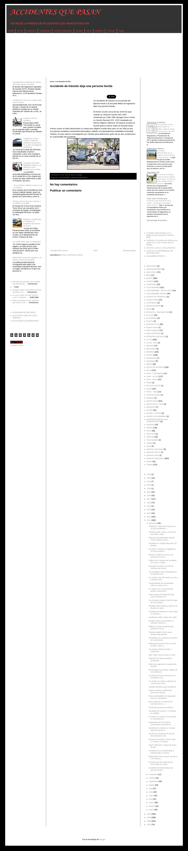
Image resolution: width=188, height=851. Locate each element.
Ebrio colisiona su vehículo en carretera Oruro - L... (161, 703)
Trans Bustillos (152, 440)
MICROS (150, 346)
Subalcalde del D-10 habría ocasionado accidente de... (160, 723)
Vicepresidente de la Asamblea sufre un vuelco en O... (161, 584)
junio (151, 792)
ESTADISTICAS (152, 324)
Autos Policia (151, 272)
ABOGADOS (151, 266)
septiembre (153, 781)
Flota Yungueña (152, 330)
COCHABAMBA (64, 177)
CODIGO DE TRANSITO (156, 297)
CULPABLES (151, 303)
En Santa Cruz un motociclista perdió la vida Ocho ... (161, 590)
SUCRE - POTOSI (153, 413)
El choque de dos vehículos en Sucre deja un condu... (161, 763)
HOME (11, 31)
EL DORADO (151, 318)
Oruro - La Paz (152, 376)
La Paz (20, 31)
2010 (149, 814)
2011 (149, 520)
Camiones (111, 31)
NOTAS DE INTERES (155, 367)
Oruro (148, 370)
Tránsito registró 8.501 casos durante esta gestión (160, 633)
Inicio (95, 250)
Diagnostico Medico (155, 149)
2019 (149, 492)
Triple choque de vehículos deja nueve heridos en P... (161, 596)
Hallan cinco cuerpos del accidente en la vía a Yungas (163, 561)
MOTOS (149, 355)
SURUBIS (150, 425)
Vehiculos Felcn (152, 455)
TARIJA (149, 428)
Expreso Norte (152, 327)
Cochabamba (45, 31)
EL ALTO (150, 315)
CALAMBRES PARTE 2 (155, 256)
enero (151, 810)
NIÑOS (149, 364)
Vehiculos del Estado (154, 449)
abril (151, 799)
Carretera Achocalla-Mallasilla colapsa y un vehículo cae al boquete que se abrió (32, 166)
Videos (149, 461)
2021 (149, 485)
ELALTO (149, 321)
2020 (149, 489)
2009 (149, 817)
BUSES (149, 278)
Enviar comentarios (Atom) (72, 255)
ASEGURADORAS (154, 269)
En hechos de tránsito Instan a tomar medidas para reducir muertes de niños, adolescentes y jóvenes (166, 179)
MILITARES (151, 349)
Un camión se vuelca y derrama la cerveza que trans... (162, 682)
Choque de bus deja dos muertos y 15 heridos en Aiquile (27, 202)
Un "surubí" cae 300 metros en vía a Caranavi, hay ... (163, 578)
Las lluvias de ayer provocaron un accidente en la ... (162, 676)
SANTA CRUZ (152, 401)
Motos (89, 31)
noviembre (153, 774)
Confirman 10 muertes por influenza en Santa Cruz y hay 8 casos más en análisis (162, 242)
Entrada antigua (129, 250)
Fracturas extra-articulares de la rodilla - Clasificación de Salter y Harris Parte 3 (159, 203)
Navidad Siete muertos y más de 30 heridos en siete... (163, 607)
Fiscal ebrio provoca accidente (161, 707)
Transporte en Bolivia (156, 122)
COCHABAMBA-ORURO (156, 294)
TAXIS (148, 431)
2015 (149, 506)
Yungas (149, 465)
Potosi (148, 389)
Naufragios (150, 361)
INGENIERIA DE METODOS (24, 312)
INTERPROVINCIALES (155, 337)
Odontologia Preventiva (157, 220)
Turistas (149, 443)
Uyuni (148, 446)
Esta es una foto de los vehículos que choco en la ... (26, 301)
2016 (149, 503)
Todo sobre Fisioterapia (157, 199)
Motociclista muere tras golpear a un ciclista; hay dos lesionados (27, 258)
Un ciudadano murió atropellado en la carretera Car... (163, 573)
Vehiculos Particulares (63, 31)
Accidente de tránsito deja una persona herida (161, 769)
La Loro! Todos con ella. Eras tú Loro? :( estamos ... (25, 296)
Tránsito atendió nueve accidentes (162, 687)
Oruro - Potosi (152, 379)
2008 (149, 821)
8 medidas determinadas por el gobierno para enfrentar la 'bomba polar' (160, 235)
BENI (148, 275)
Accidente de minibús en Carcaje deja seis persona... (162, 729)
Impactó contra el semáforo (30, 119)
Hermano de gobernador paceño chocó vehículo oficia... (162, 539)
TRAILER (150, 437)
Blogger (102, 839)
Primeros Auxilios (153, 395)
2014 (149, 510)
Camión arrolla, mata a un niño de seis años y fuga (162, 533)
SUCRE (149, 410)
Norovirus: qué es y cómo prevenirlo (160, 248)
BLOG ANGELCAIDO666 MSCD (26, 321)
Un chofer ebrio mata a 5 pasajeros (27, 242)
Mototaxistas (151, 358)
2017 (149, 499)
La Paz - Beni (151, 343)
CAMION (150, 281)
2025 (149, 478)
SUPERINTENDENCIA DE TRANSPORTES (157, 420)
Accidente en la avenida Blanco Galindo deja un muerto (161, 752)
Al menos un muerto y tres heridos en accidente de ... (162, 718)
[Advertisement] (87, 55)
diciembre (153, 523)
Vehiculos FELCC (153, 452)
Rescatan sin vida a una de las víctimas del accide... (161, 567)
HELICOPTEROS (153, 333)
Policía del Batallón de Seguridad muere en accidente (162, 697)
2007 (149, 825)
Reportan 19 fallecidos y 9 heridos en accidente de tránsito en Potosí (32, 222)
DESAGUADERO (153, 306)
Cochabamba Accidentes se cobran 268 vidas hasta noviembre (27, 83)
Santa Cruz (31, 31)
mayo (151, 796)
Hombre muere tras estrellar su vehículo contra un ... (161, 622)
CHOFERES (151, 284)
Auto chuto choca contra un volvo (162, 655)
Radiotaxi (150, 398)
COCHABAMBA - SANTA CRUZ (159, 290)
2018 (149, 495)
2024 (149, 481)
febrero (152, 806)
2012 (149, 517)
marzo (152, 802)
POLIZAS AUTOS (153, 386)
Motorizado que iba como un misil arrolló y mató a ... (162, 645)
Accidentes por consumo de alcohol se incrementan (163, 639)
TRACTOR (150, 434)
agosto (152, 785)
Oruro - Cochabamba (154, 373)
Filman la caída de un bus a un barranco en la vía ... (161, 556)
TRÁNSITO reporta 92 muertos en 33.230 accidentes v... (162, 527)
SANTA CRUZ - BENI (155, 404)
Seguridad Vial (153, 172)
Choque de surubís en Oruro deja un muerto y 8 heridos (162, 740)
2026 (149, 474)
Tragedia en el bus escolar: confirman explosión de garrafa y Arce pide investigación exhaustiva (32, 142)
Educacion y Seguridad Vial (157, 312)
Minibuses (99, 31)
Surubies (79, 31)
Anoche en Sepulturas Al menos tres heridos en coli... (161, 735)
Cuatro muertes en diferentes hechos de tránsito (160, 691)
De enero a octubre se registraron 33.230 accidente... (162, 550)
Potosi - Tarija (151, 392)
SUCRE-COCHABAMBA (156, 416)
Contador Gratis (16, 345)
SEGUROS (150, 407)
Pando (149, 383)
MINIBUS (150, 352)
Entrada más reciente (59, 250)
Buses (121, 31)
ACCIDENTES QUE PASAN (55, 12)
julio (151, 788)
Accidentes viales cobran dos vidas (163, 617)
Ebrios (149, 309)
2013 (149, 513)
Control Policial (152, 300)
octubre (152, 778)
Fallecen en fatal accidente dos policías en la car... (161, 627)
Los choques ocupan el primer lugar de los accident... (163, 601)
